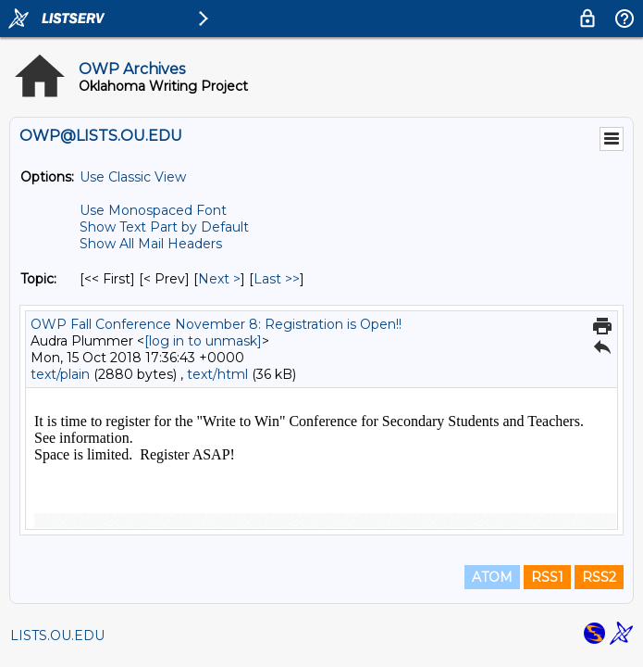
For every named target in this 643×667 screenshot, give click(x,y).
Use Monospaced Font (153, 210)
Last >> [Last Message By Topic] (276, 279)
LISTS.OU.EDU (57, 635)
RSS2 (599, 577)
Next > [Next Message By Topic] (219, 279)
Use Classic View (133, 177)
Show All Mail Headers (151, 243)
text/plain (60, 374)
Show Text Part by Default (164, 227)
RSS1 (547, 577)
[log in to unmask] (203, 341)
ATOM (492, 577)
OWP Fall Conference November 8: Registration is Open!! (216, 324)
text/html (217, 374)
